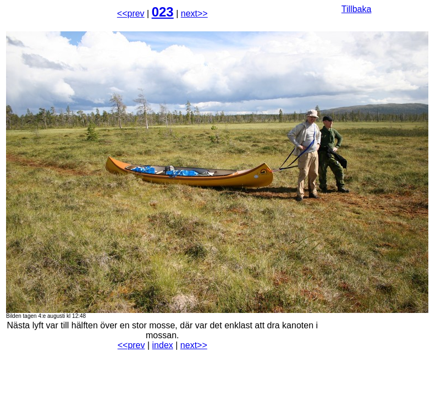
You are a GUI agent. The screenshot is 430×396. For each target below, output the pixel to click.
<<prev (131, 13)
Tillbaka (356, 9)
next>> (194, 13)
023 (163, 11)
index (162, 345)
